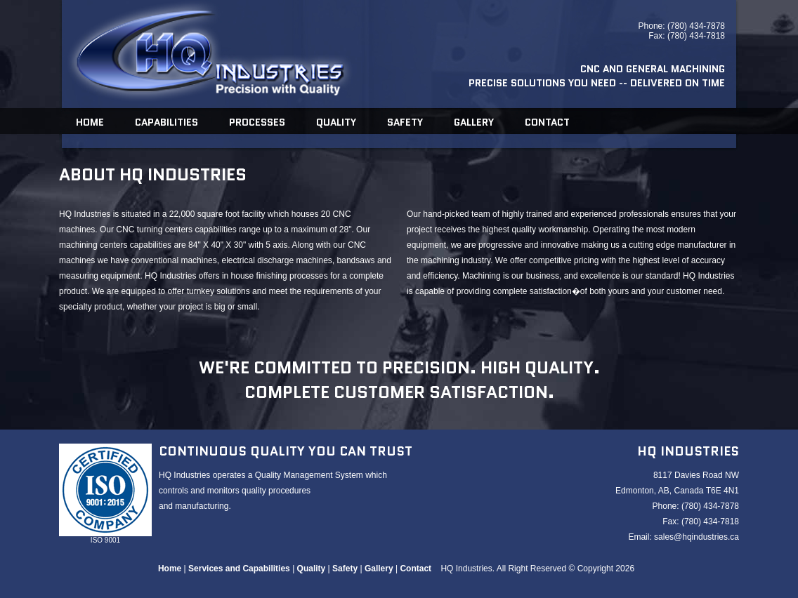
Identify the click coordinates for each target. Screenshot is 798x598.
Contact (547, 122)
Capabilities (166, 122)
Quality (336, 122)
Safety (405, 122)
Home (90, 122)
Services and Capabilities (239, 568)
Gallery (474, 122)
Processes (257, 122)
